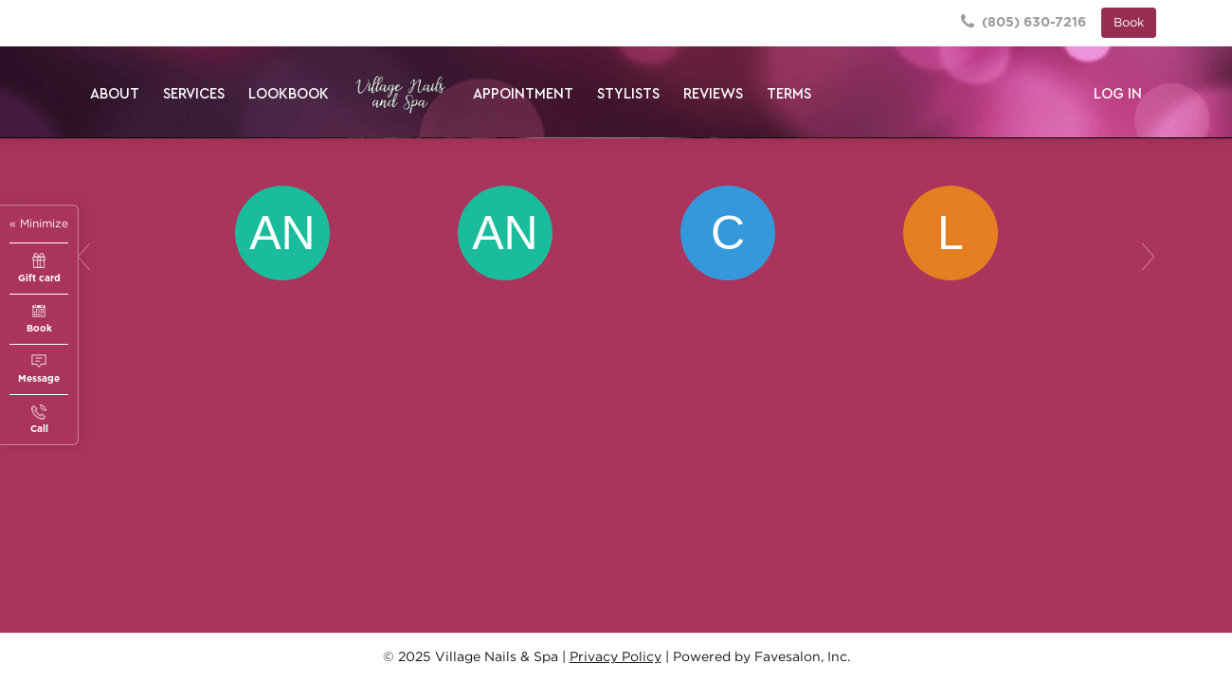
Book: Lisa (993, 373)
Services (194, 94)
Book (1129, 23)
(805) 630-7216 (1023, 21)
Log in (1118, 94)
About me (277, 373)
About (114, 94)
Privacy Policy (615, 657)
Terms (789, 94)
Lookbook (288, 94)
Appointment (523, 94)
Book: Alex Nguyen (277, 431)
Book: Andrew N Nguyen (500, 431)
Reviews (713, 94)
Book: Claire (770, 373)
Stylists (628, 94)
